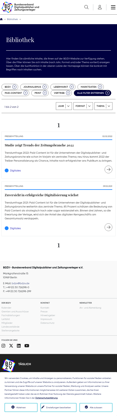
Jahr (61, 106)
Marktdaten (91, 87)
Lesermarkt (64, 87)
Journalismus (35, 87)
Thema (101, 106)
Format (80, 106)
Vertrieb (62, 93)
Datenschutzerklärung (46, 398)
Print (41, 93)
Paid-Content (16, 93)
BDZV (10, 87)
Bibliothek (12, 19)
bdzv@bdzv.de (20, 283)
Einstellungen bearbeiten (58, 407)
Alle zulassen (96, 407)
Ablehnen (21, 407)
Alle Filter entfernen (93, 93)
